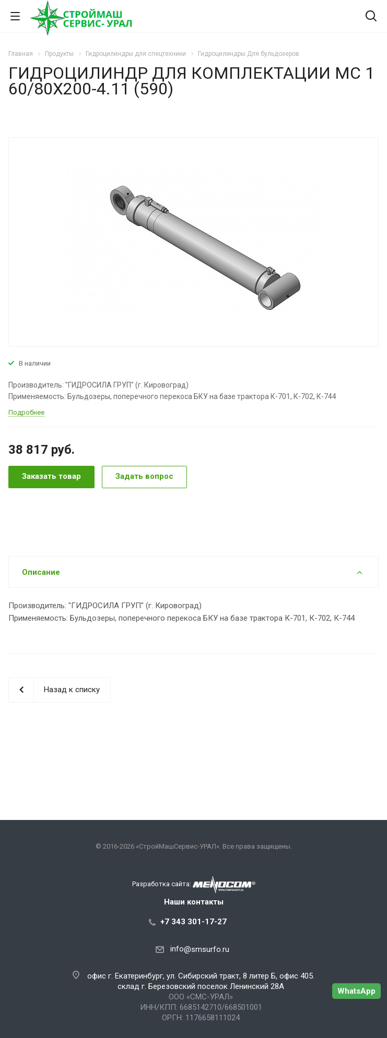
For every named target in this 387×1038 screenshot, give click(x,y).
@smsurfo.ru (206, 949)
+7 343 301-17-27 (193, 921)
